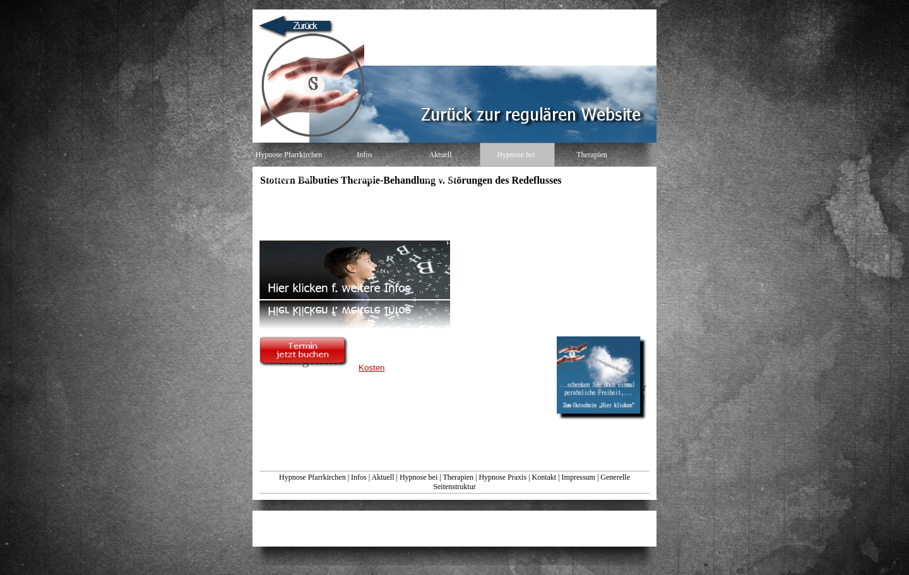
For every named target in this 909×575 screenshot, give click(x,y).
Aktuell (382, 477)
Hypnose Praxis (502, 477)
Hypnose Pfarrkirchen (312, 477)
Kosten (372, 367)
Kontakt (544, 477)
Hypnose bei (418, 477)
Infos (359, 477)
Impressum (578, 477)
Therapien (458, 477)
